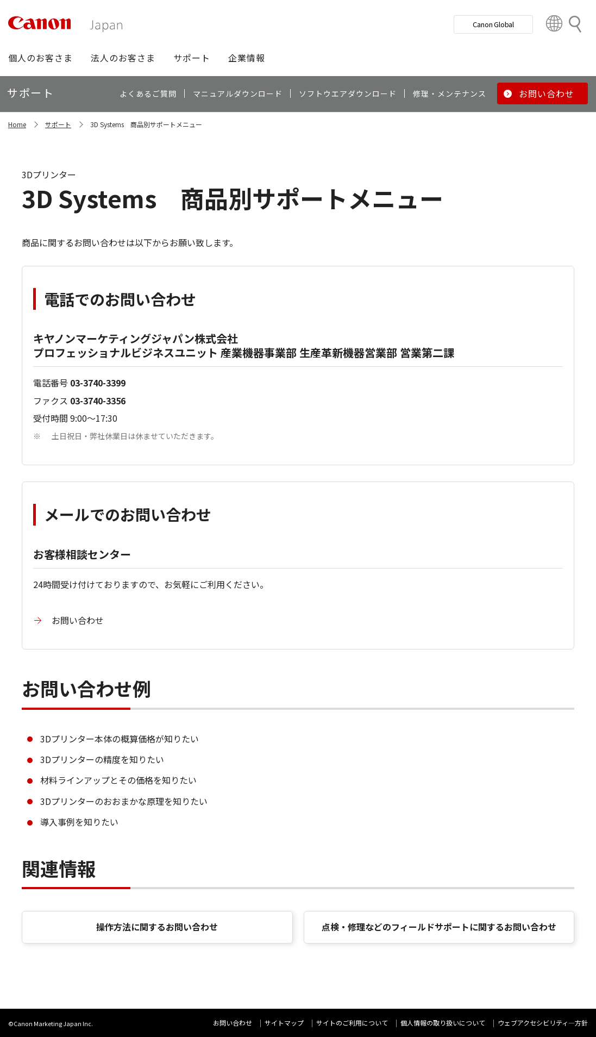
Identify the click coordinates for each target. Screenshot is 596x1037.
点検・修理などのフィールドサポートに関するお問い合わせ (439, 926)
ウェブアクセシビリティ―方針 (543, 1022)
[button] (40, 58)
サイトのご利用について (352, 1022)
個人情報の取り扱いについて (442, 1022)
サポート (58, 124)
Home (17, 124)
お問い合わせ (78, 620)
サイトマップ (284, 1022)
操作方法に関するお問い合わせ (157, 926)
